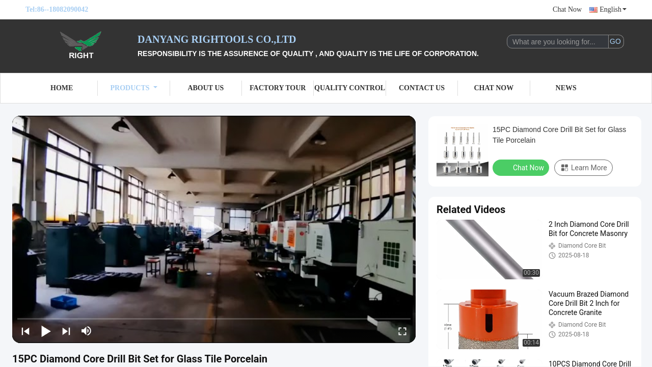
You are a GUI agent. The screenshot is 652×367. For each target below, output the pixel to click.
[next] (66, 330)
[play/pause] (46, 330)
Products (134, 88)
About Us (205, 88)
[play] (214, 229)
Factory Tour (278, 88)
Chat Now (567, 9)
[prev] (25, 330)
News (566, 88)
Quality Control (349, 88)
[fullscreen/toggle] (402, 330)
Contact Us (422, 88)
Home (61, 88)
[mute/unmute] (86, 330)
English (613, 9)
